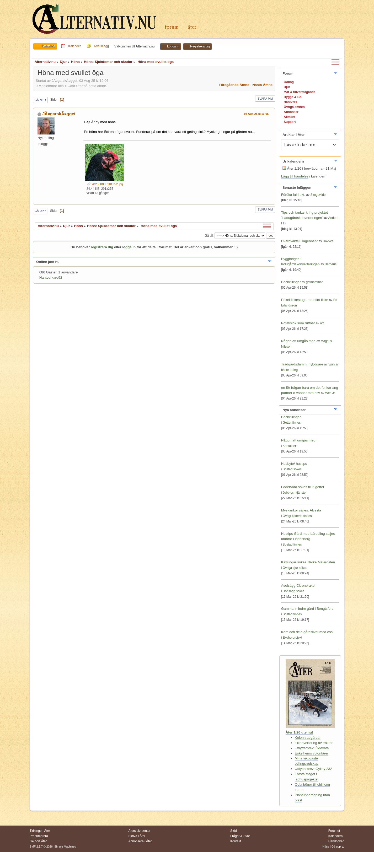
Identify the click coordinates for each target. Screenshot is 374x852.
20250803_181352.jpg (105, 184)
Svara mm (265, 98)
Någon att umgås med (298, 341)
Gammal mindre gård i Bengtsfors (307, 609)
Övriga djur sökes (295, 568)
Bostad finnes (292, 544)
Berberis (330, 264)
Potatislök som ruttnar (298, 323)
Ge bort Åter (38, 841)
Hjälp (326, 846)
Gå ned (40, 99)
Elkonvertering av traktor (314, 743)
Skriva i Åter (137, 836)
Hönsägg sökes (293, 591)
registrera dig (102, 247)
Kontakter (289, 446)
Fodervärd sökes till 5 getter (302, 487)
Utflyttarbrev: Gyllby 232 (313, 769)
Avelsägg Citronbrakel (298, 585)
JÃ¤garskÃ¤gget (58, 114)
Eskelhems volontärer (311, 753)
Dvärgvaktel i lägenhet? (299, 241)
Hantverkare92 (50, 277)
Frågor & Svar (240, 836)
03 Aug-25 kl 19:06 (256, 113)
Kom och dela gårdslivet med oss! (307, 632)
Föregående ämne (234, 85)
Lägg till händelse (294, 176)
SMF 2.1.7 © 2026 (41, 846)
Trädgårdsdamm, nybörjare (302, 364)
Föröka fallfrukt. (293, 195)
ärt (322, 323)
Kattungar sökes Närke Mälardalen (308, 562)
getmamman (314, 282)
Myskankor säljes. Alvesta (301, 510)
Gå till (209, 235)
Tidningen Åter (40, 831)
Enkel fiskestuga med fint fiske (304, 300)
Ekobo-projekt (292, 637)
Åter (192, 27)
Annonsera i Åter (140, 841)
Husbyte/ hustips (294, 464)
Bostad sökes (292, 469)
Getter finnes (292, 422)
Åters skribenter (140, 831)
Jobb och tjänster (295, 492)
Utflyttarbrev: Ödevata (312, 748)
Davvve (328, 241)
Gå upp (40, 210)
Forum (172, 27)
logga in (129, 247)
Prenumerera (39, 836)
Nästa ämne (262, 85)
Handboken (336, 841)
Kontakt (235, 841)
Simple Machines (65, 846)
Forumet (334, 831)
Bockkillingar (291, 282)
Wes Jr (330, 393)
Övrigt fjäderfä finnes (297, 516)
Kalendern (335, 836)
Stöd (233, 831)
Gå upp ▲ (338, 846)
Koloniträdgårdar (308, 738)
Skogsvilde (317, 195)
